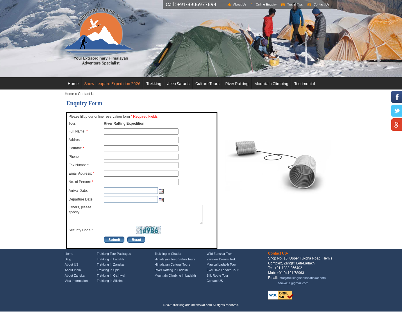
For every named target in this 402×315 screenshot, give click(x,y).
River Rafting (237, 83)
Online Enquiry (266, 4)
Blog (68, 262)
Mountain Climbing (271, 83)
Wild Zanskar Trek (220, 257)
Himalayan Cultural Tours (172, 268)
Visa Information (76, 284)
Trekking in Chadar (168, 257)
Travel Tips (295, 4)
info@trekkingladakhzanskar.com (302, 281)
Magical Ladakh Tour (221, 268)
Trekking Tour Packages (114, 257)
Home (73, 83)
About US (71, 268)
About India (73, 273)
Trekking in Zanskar (111, 268)
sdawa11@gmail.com (293, 286)
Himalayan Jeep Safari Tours (175, 262)
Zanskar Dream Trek (221, 262)
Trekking (153, 83)
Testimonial (304, 83)
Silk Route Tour (217, 279)
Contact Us (321, 4)
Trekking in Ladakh (110, 262)
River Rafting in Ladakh (171, 273)
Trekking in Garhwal (111, 279)
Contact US (215, 284)
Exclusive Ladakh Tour (223, 273)
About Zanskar (75, 279)
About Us (239, 4)
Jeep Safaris (178, 83)
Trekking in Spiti (108, 273)
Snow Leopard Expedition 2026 (112, 83)
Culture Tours (207, 83)
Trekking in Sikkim (110, 284)
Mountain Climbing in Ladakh (175, 279)
